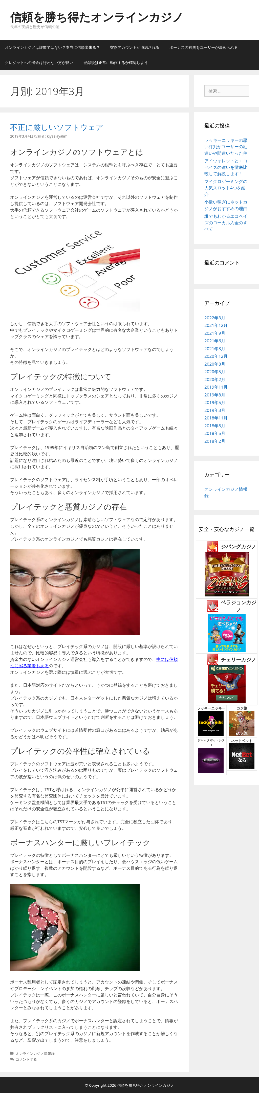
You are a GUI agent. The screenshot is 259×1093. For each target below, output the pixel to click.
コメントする (26, 1059)
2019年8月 (214, 395)
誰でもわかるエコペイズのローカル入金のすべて (225, 222)
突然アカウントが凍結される (134, 47)
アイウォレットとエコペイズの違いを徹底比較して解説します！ (225, 167)
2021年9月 (214, 333)
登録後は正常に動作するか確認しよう (115, 62)
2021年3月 (214, 348)
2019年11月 (216, 387)
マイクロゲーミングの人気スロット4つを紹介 (225, 188)
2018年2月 (214, 441)
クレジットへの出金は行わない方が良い (39, 62)
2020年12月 (216, 356)
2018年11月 (216, 418)
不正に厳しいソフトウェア (56, 127)
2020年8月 (214, 364)
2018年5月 (214, 433)
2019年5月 (214, 402)
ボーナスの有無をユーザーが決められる (203, 47)
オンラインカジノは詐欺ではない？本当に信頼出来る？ (52, 47)
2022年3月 (214, 318)
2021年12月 (216, 325)
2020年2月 (214, 379)
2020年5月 (214, 371)
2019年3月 (214, 410)
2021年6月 (214, 341)
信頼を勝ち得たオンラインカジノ (97, 17)
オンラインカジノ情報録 (35, 1053)
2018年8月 (214, 426)
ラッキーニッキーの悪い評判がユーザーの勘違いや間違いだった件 (225, 146)
